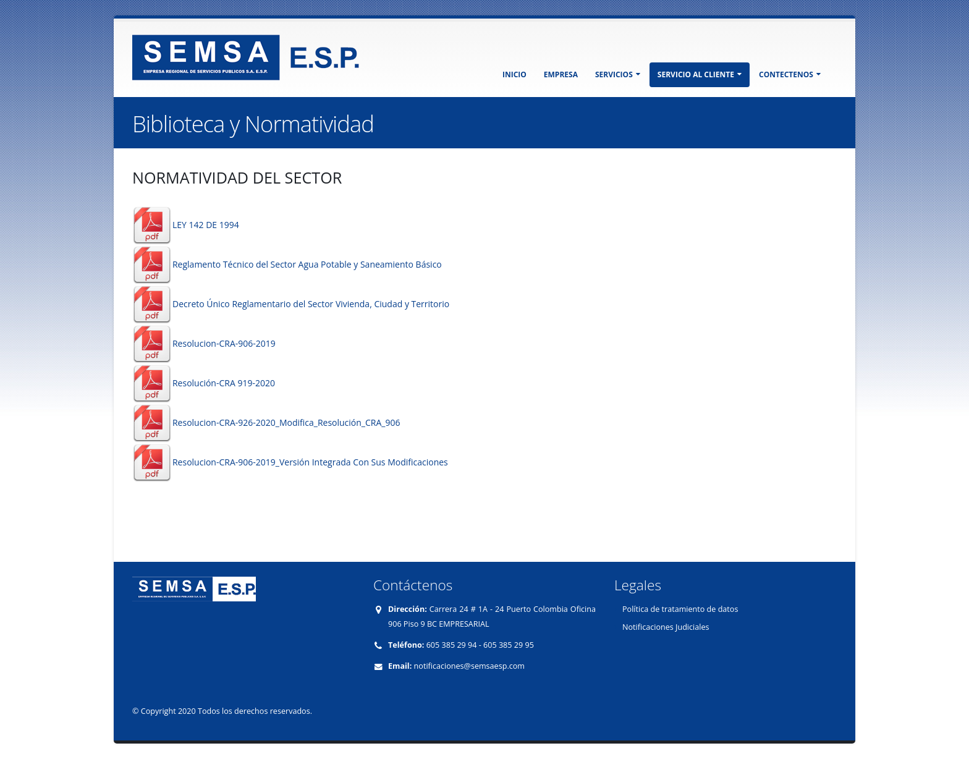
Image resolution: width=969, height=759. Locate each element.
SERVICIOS (617, 74)
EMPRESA (561, 74)
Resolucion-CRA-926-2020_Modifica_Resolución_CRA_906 (286, 422)
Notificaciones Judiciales (665, 627)
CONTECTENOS (790, 74)
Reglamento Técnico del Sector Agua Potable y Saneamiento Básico (307, 264)
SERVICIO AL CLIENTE (700, 74)
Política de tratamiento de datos (680, 609)
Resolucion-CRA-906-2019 (224, 343)
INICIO (514, 74)
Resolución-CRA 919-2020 (223, 383)
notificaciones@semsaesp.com (469, 666)
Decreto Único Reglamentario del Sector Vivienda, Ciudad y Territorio (310, 304)
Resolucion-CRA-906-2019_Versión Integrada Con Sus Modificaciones (310, 462)
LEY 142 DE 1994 (205, 225)
